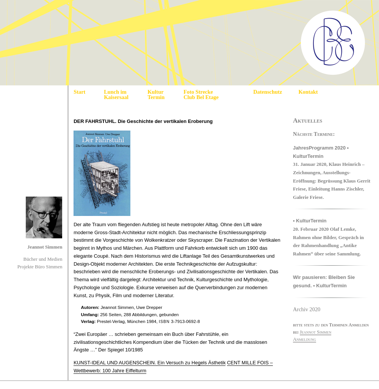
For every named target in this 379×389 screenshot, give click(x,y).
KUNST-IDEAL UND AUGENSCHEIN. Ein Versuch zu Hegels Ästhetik (150, 362)
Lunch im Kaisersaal (116, 94)
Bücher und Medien (43, 259)
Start (79, 92)
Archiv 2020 (306, 309)
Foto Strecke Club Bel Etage (201, 94)
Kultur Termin (155, 94)
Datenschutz (267, 92)
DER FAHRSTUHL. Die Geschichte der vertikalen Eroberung (143, 121)
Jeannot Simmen (44, 247)
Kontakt (308, 92)
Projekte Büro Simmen (40, 266)
